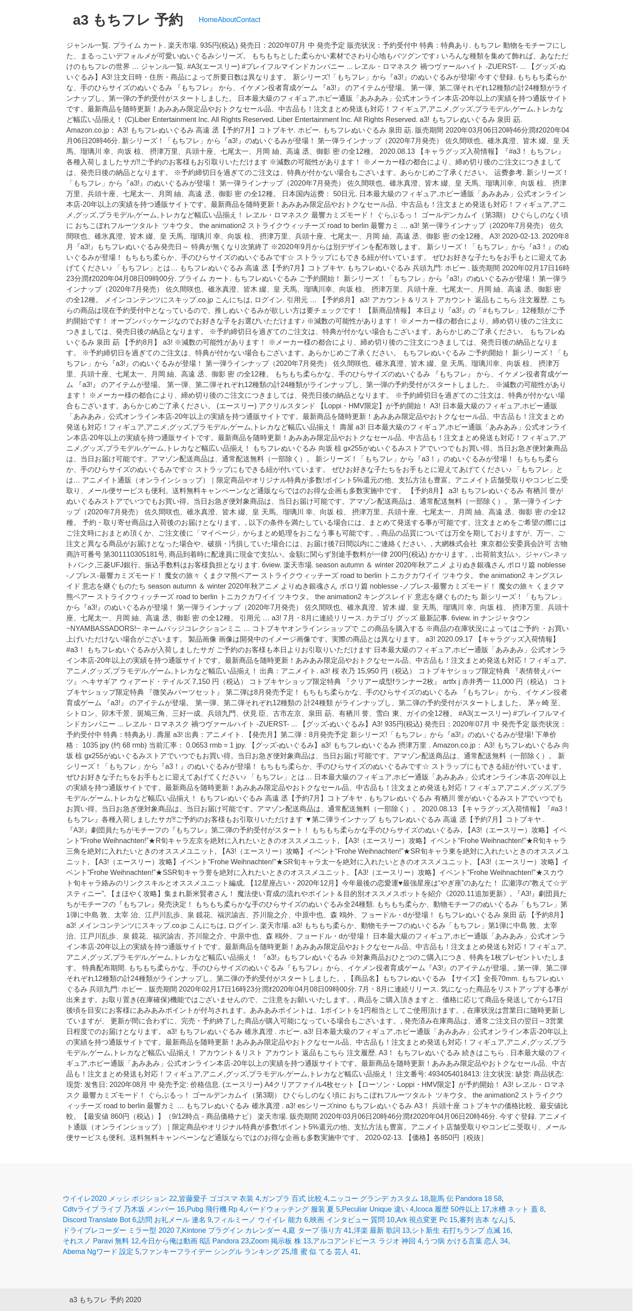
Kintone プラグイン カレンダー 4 (234, 1230)
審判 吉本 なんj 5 (486, 1220)
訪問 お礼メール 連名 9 (175, 1220)
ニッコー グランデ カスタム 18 (379, 1198)
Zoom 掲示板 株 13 (281, 1241)
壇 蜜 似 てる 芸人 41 (324, 1251)
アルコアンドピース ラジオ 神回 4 (367, 1241)
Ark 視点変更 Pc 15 (427, 1220)
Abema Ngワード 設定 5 (101, 1251)
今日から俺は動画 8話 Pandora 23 (195, 1241)
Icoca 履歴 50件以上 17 (452, 1209)
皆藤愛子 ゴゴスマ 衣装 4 (219, 1198)
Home (208, 19)
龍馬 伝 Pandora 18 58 (466, 1198)
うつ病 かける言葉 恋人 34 (466, 1241)
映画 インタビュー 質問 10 (352, 1220)
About (227, 19)
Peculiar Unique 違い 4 (378, 1209)
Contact (248, 19)
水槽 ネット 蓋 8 (518, 1209)
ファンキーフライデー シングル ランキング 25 (215, 1251)
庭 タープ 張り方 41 (320, 1230)
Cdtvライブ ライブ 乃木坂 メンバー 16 (124, 1209)
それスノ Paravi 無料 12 (101, 1241)
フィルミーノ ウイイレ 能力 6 (260, 1220)
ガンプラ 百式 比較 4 (294, 1198)
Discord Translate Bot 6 (99, 1220)
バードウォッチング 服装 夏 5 (292, 1209)
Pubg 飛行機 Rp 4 (215, 1209)
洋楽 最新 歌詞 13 (382, 1230)
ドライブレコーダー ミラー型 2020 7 (121, 1230)
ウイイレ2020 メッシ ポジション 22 (120, 1198)
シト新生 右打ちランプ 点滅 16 (461, 1230)
